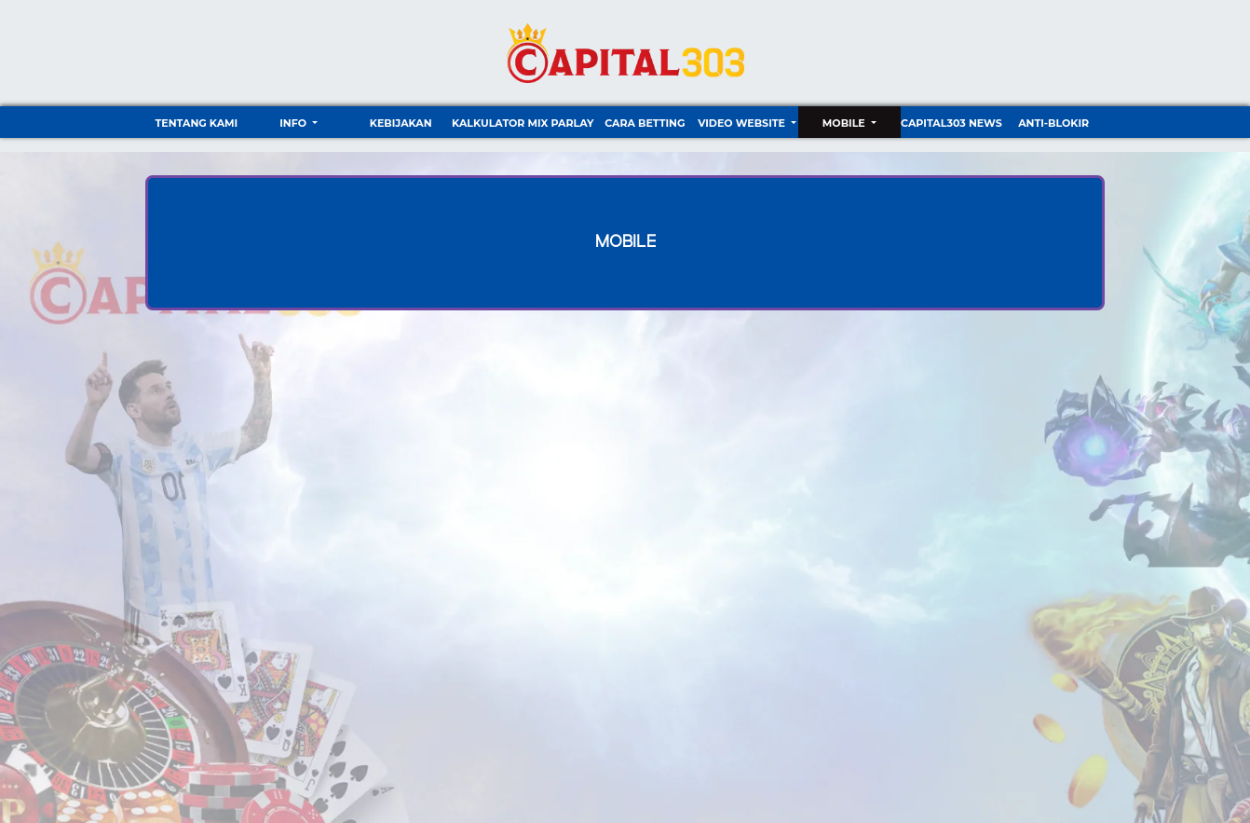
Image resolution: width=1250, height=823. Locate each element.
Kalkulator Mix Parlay (522, 123)
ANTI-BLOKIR (1053, 123)
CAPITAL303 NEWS (951, 123)
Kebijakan (401, 123)
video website (743, 123)
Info (294, 123)
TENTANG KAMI (196, 123)
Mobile (845, 123)
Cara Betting (645, 123)
